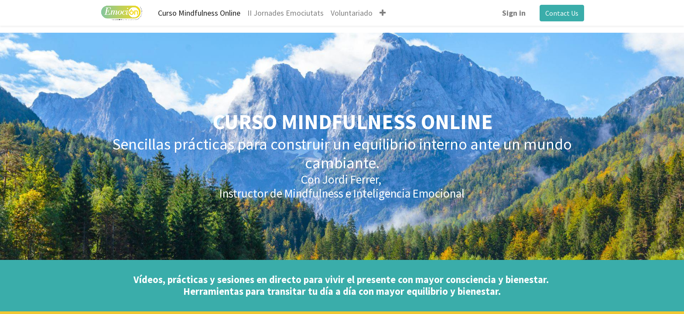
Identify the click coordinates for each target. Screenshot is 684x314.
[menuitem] (199, 12)
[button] (382, 12)
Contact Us (561, 13)
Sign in (514, 13)
